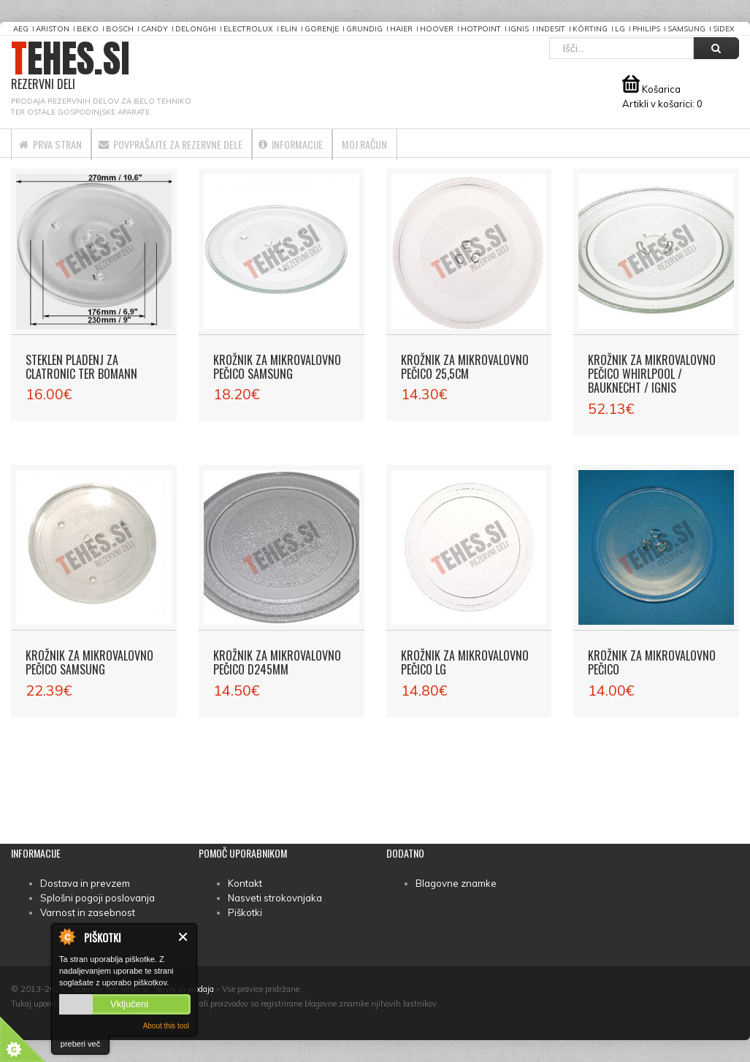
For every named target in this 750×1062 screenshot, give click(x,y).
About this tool (166, 1026)
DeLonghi (195, 29)
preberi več (80, 1043)
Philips (646, 29)
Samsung (686, 29)
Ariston (52, 29)
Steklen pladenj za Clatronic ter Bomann (81, 366)
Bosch (120, 29)
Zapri (183, 937)
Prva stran (60, 143)
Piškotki (245, 912)
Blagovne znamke (456, 883)
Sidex (724, 29)
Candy (154, 29)
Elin (288, 29)
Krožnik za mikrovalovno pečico (652, 662)
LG (620, 29)
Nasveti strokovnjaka (275, 898)
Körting (590, 29)
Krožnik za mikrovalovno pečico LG (465, 662)
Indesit (550, 29)
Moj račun (445, 143)
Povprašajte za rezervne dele (206, 143)
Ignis (518, 29)
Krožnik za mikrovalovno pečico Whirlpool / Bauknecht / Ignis (652, 373)
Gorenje (322, 29)
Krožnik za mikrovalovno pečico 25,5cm (465, 366)
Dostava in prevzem (85, 883)
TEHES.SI (70, 66)
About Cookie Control (66, 936)
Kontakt (245, 883)
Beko (88, 29)
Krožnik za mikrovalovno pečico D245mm (277, 662)
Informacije (352, 143)
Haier (401, 29)
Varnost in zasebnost (87, 912)
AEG (20, 29)
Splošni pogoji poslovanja (97, 898)
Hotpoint (481, 29)
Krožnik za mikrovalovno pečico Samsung (277, 366)
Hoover (437, 29)
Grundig (364, 29)
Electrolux (248, 29)
